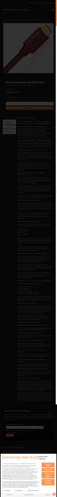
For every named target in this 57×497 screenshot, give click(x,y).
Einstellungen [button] (5, 477)
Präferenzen (9, 494)
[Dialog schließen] (54, 455)
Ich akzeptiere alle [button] (48, 469)
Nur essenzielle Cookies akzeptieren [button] (48, 475)
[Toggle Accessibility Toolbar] (54, 494)
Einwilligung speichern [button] (48, 465)
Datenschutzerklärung (6, 475)
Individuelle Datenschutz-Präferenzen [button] (48, 482)
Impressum (47, 494)
